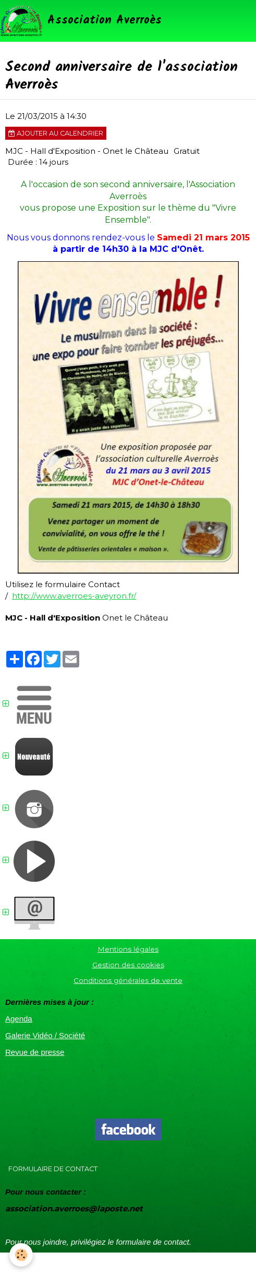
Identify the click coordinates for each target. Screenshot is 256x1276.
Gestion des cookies (128, 965)
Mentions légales (128, 949)
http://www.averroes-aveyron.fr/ (74, 596)
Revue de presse (34, 1052)
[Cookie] (21, 1255)
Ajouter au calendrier (55, 133)
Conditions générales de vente (128, 980)
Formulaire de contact (52, 1169)
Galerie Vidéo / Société (45, 1035)
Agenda (18, 1018)
